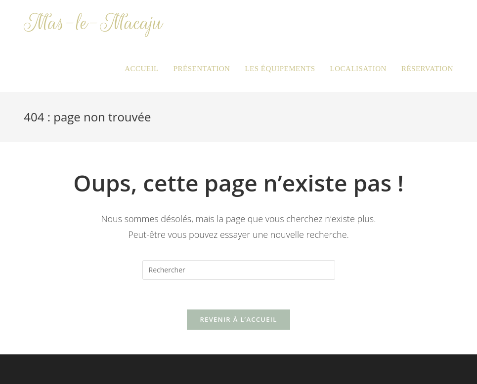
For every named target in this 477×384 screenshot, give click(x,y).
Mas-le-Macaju (93, 23)
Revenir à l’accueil (238, 319)
